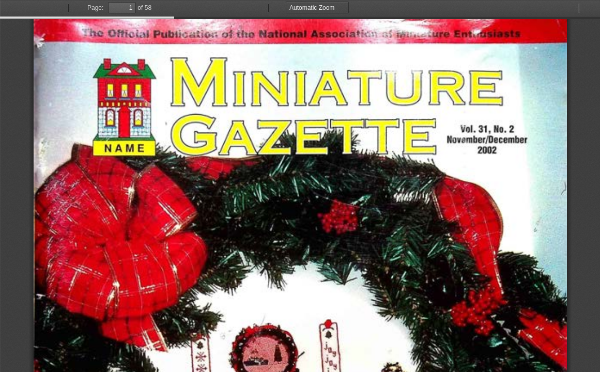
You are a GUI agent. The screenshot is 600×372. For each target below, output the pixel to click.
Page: (95, 7)
